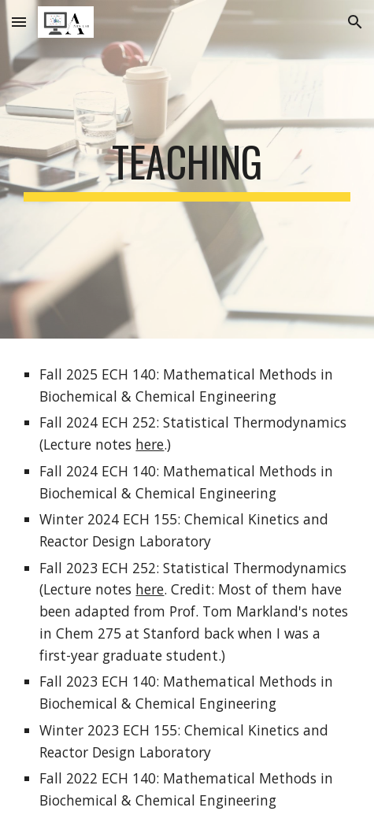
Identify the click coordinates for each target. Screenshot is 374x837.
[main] (186, 169)
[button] (19, 21)
